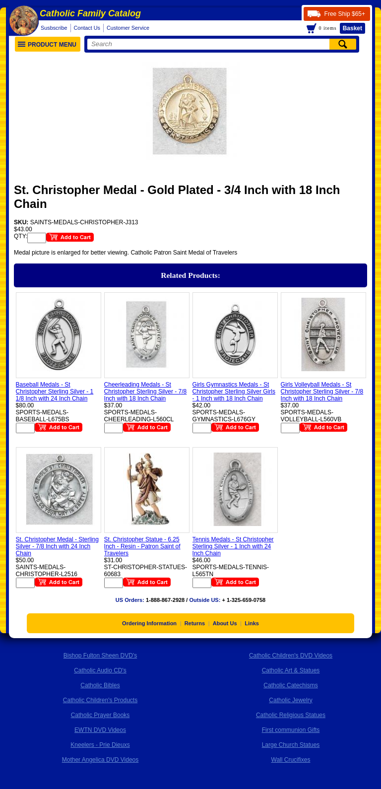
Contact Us (87, 28)
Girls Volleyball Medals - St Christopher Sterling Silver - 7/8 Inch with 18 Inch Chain (322, 391)
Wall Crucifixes (291, 759)
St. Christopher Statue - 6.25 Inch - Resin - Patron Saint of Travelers (142, 546)
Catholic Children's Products (100, 700)
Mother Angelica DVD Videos (100, 759)
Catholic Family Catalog (90, 13)
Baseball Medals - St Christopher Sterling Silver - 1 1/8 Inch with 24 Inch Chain (55, 391)
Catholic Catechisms (290, 685)
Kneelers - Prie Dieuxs (99, 744)
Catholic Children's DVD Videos (290, 655)
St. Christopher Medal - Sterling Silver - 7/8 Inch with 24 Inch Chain (57, 546)
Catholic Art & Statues (291, 670)
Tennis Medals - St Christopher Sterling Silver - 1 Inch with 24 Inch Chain (233, 546)
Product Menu (47, 44)
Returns (195, 623)
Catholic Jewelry (290, 700)
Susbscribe (54, 28)
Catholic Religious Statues (290, 715)
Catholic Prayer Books (100, 715)
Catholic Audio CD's (100, 670)
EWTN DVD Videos (100, 729)
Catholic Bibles (100, 685)
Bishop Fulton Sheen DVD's (100, 655)
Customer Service (128, 28)
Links (252, 623)
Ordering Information (149, 623)
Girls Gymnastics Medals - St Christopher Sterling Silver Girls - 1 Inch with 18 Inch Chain (233, 391)
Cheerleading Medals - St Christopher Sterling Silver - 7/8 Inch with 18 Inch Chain (145, 391)
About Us (225, 623)
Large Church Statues (291, 744)
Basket (352, 28)
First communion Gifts (291, 729)
